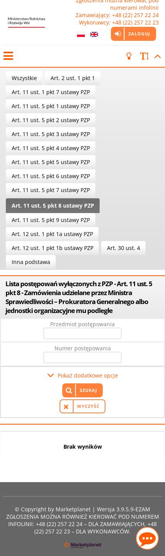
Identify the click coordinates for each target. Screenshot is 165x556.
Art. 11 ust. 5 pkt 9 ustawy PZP (51, 220)
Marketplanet (73, 509)
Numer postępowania (82, 348)
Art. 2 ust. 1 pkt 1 (73, 78)
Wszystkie (24, 78)
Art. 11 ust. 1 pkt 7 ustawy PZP (51, 92)
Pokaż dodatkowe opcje (88, 375)
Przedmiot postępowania (82, 324)
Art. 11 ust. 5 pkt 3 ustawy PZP (51, 134)
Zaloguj (139, 34)
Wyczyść (88, 406)
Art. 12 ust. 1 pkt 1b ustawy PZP (52, 248)
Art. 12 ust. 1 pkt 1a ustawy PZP (52, 234)
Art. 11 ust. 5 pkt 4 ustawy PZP (51, 148)
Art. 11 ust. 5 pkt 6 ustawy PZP (51, 176)
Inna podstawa (31, 262)
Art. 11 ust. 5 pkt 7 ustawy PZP (51, 190)
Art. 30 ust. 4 (123, 248)
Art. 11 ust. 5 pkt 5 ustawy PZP (51, 162)
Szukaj (88, 390)
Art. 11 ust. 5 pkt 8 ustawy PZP (53, 205)
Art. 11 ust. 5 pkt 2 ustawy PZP (51, 120)
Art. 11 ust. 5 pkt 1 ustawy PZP (51, 106)
